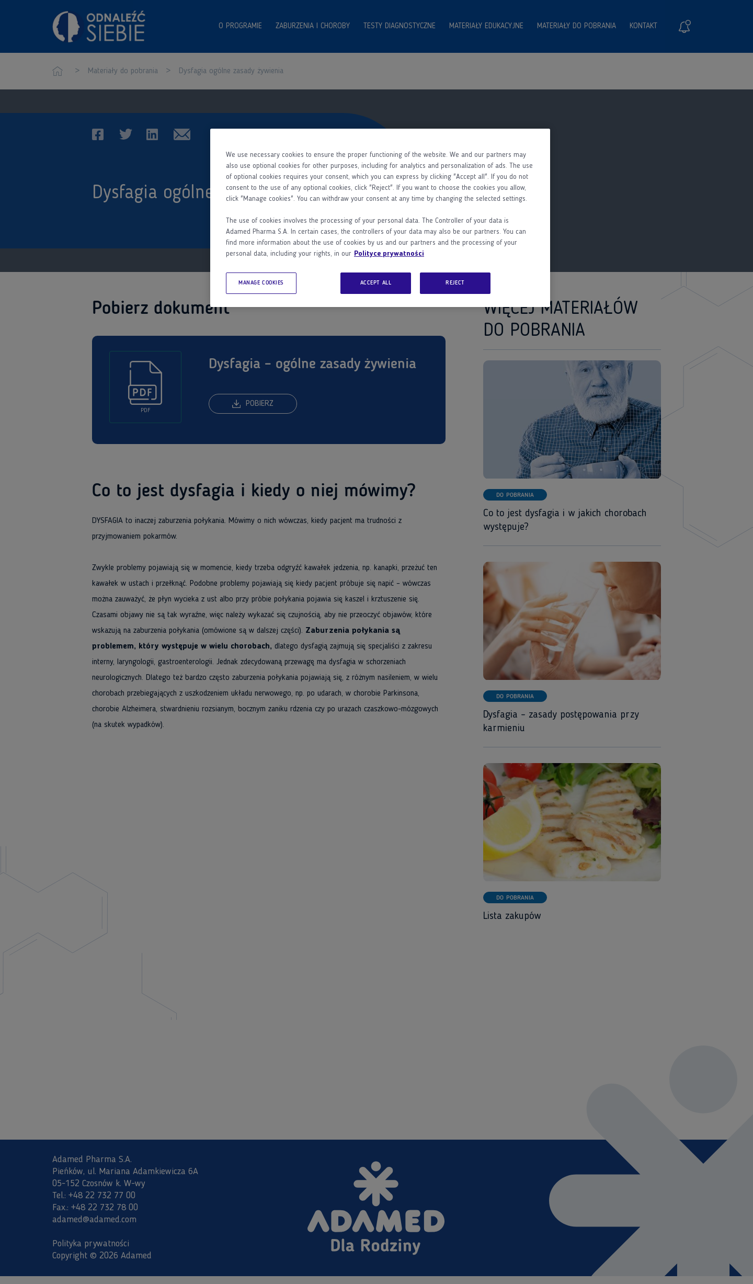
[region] (380, 218)
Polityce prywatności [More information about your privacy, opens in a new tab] (389, 253)
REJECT (455, 283)
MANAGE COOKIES (261, 283)
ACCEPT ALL (376, 283)
